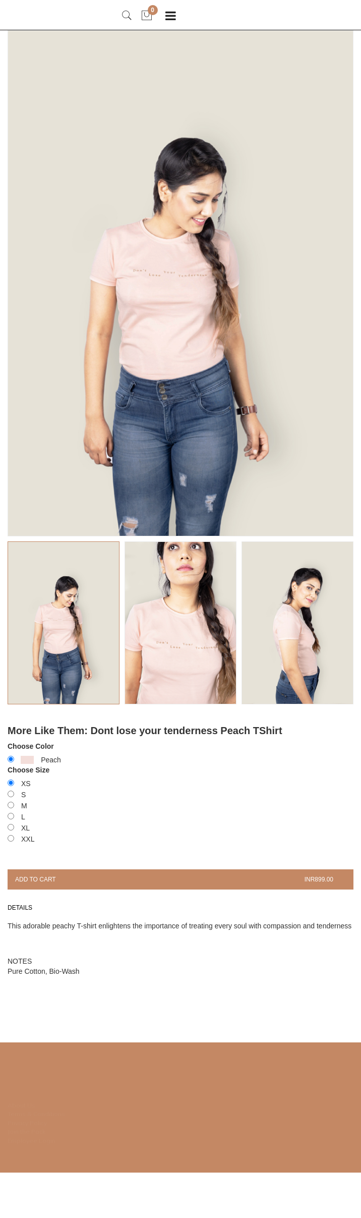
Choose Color (31, 746)
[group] (180, 283)
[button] (180, 623)
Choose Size (28, 770)
